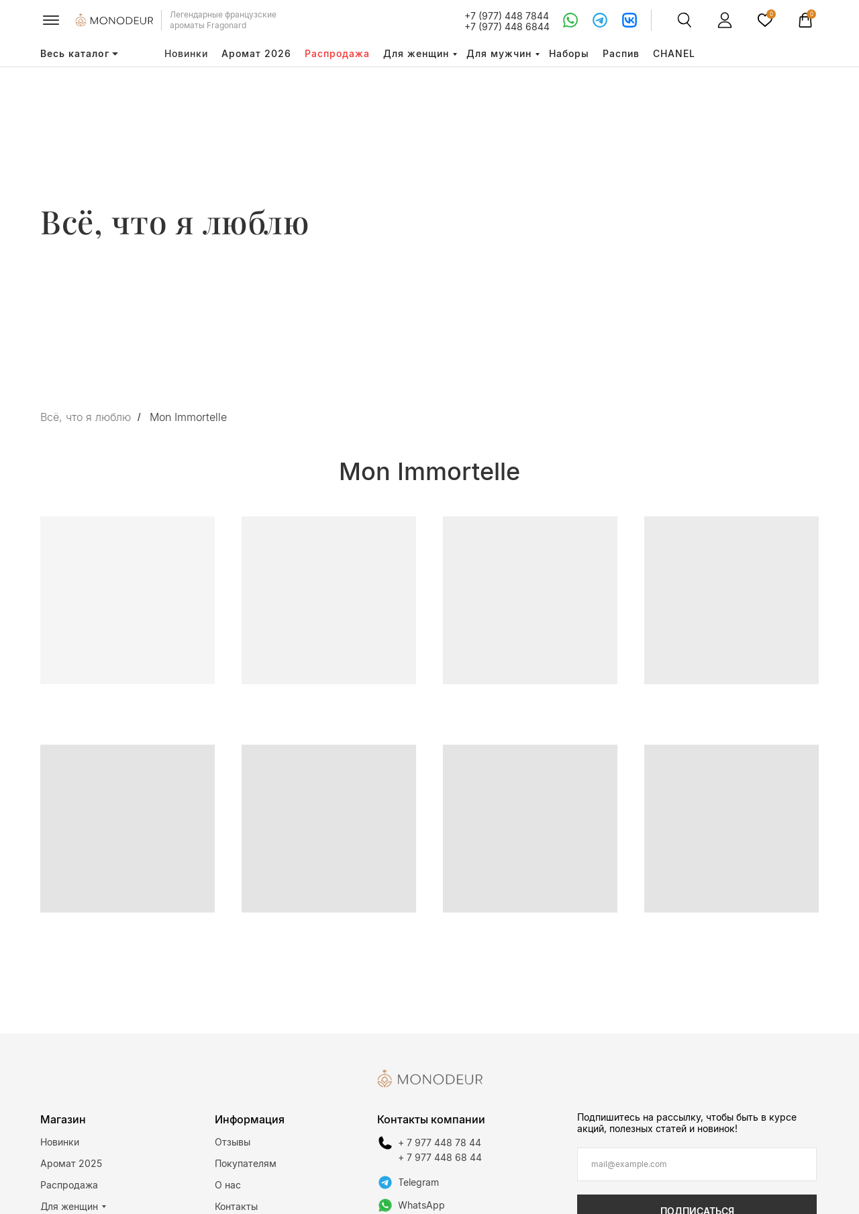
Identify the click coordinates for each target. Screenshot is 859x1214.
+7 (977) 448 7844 (506, 15)
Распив (621, 53)
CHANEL (674, 53)
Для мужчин (499, 53)
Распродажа (337, 53)
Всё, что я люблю (85, 417)
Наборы (569, 53)
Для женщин (416, 53)
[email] (697, 1164)
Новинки (186, 53)
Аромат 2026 (256, 53)
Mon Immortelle (188, 417)
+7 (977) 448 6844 (507, 26)
